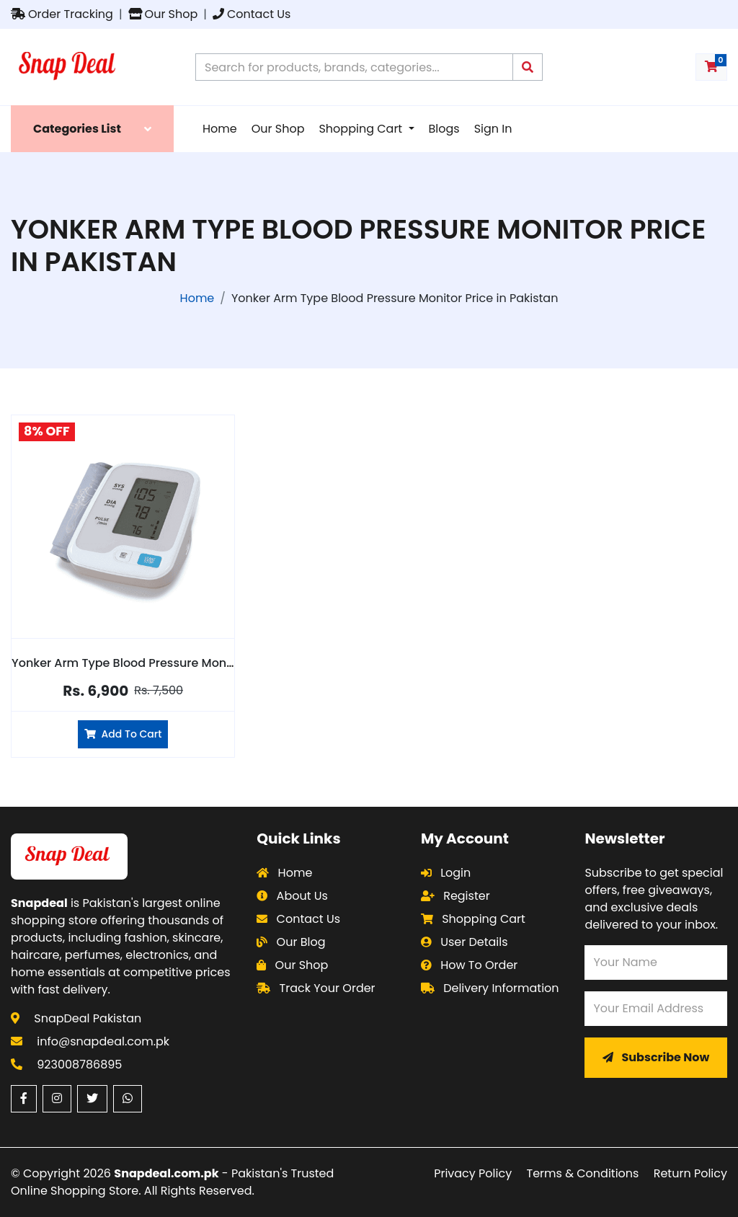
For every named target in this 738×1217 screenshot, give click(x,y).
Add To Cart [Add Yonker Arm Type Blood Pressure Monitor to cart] (122, 734)
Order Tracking (62, 14)
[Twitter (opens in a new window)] (92, 1098)
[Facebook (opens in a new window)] (24, 1098)
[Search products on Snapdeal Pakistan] (354, 67)
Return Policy (690, 1173)
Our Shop (163, 14)
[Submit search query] (527, 67)
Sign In (493, 128)
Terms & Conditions (583, 1173)
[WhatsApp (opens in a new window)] (127, 1098)
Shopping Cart (362, 128)
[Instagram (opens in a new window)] (57, 1098)
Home (220, 128)
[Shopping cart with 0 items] (711, 67)
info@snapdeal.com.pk (103, 1041)
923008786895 (79, 1064)
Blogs (444, 128)
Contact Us (251, 14)
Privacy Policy (473, 1173)
